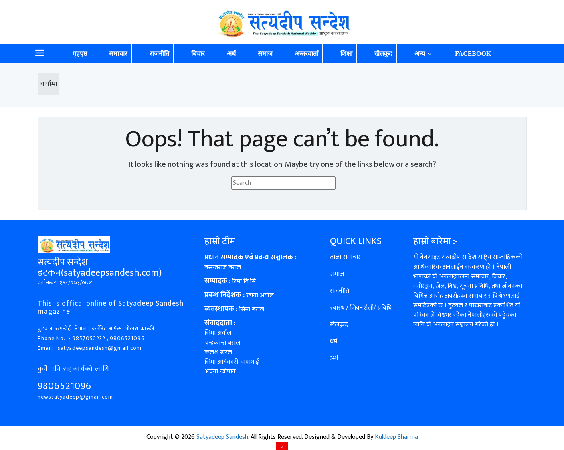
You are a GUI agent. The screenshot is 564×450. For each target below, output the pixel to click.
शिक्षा (346, 53)
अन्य (419, 53)
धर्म (333, 341)
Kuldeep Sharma (396, 437)
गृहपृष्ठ (80, 53)
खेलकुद (383, 53)
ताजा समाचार (345, 257)
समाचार (118, 53)
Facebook (473, 53)
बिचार (198, 53)
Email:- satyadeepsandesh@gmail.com (90, 348)
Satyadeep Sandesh (222, 437)
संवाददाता (218, 323)
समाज (265, 53)
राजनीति (159, 53)
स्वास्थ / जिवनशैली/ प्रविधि (361, 307)
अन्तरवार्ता (306, 53)
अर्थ (231, 53)
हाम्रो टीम (219, 241)
